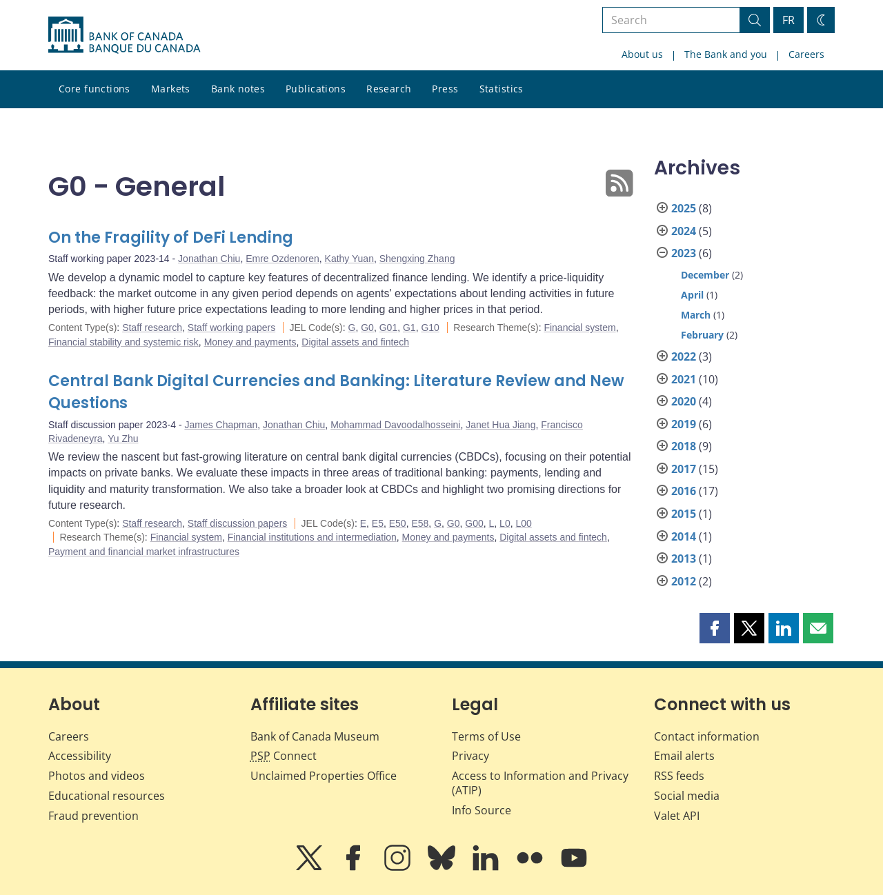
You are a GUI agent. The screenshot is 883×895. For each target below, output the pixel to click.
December (705, 274)
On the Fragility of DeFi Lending (170, 237)
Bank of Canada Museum (314, 736)
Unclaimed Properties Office (323, 775)
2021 (683, 379)
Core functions (94, 88)
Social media (687, 795)
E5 (378, 523)
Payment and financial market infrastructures (143, 551)
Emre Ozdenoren (282, 258)
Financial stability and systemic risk (123, 342)
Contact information (707, 736)
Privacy (470, 755)
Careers (806, 54)
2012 (683, 581)
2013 (683, 558)
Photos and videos (96, 775)
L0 (504, 523)
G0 (367, 327)
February (702, 334)
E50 (397, 523)
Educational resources (106, 795)
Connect (283, 755)
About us (642, 54)
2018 (683, 446)
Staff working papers (231, 327)
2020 (683, 401)
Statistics (501, 88)
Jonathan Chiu (209, 258)
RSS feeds (679, 775)
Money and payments (250, 342)
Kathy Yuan (349, 258)
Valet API (677, 815)
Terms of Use (486, 736)
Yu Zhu (123, 438)
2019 (683, 424)
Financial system (579, 327)
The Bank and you (725, 54)
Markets (170, 88)
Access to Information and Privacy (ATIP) (540, 783)
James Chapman (220, 424)
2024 (683, 231)
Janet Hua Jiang (500, 424)
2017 (683, 468)
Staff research (152, 327)
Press (445, 88)
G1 (409, 327)
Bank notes (238, 88)
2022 (683, 356)
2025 (683, 208)
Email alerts (684, 755)
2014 (683, 536)
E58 (419, 523)
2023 (683, 253)
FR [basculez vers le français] (788, 20)
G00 (474, 523)
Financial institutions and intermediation (312, 537)
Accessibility (79, 755)
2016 (683, 491)
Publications (316, 88)
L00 (523, 523)
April (692, 294)
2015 (683, 513)
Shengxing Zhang (417, 258)
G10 (430, 327)
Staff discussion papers (238, 523)
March (696, 314)
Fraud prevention (93, 815)
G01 (388, 327)
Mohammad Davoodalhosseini (395, 424)
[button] (715, 628)
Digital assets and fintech (355, 342)
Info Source (481, 810)
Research (388, 88)
